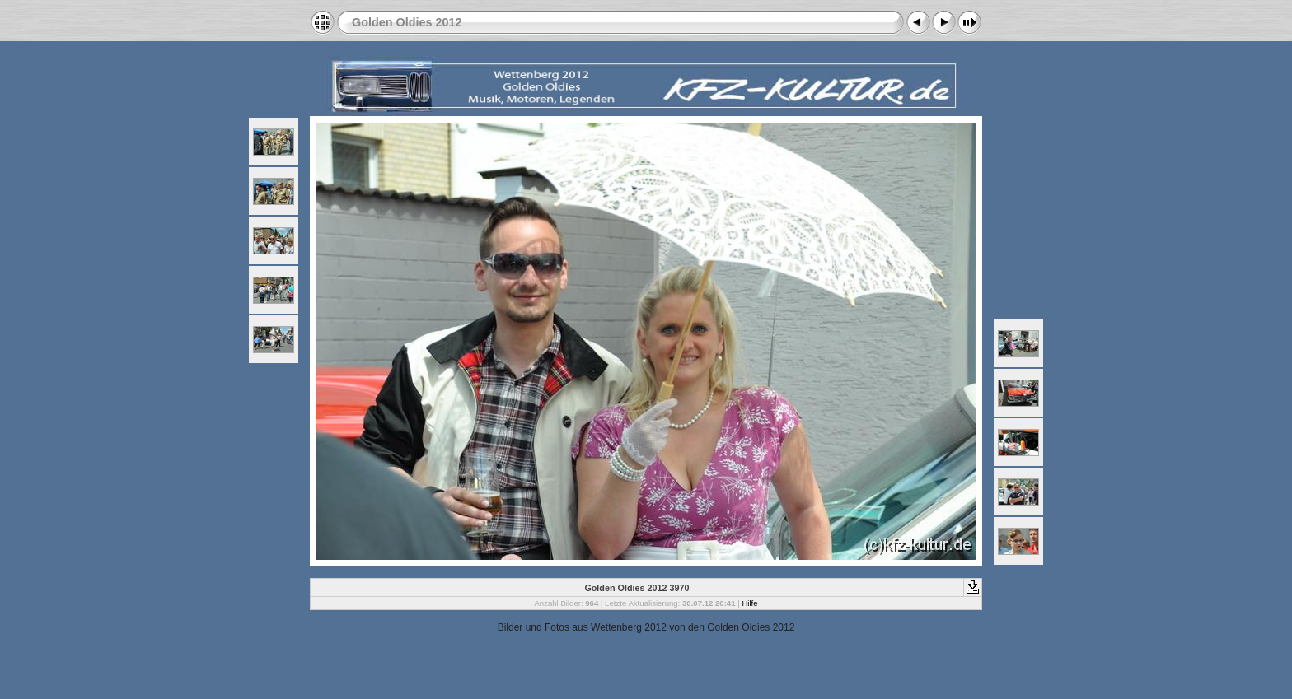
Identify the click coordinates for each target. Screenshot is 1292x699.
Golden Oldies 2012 (407, 22)
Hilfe (749, 603)
